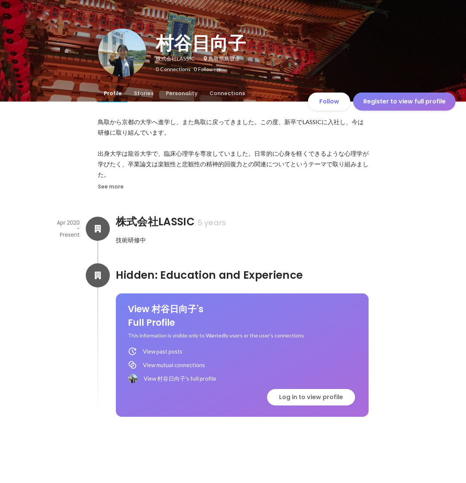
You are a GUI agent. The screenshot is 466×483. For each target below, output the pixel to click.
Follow (329, 101)
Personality (181, 93)
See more (111, 186)
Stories (144, 93)
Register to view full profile (404, 101)
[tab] (113, 93)
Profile (113, 93)
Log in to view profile (311, 397)
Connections (227, 93)
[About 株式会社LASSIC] (98, 229)
